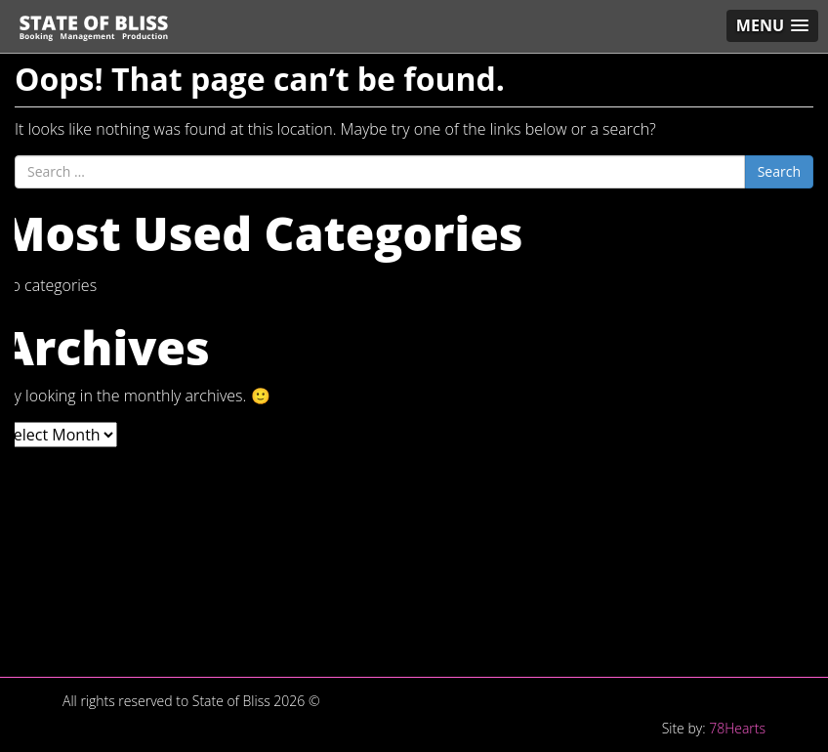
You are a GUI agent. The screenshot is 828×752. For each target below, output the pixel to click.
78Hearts (737, 728)
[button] (772, 26)
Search (779, 171)
